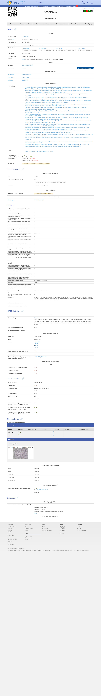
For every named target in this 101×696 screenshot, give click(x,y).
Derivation (49, 24)
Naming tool (62, 666)
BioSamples (16, 91)
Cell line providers (17, 675)
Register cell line (17, 662)
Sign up (77, 664)
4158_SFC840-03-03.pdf (45, 619)
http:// (38, 646)
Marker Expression (19, 546)
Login (87, 2)
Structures (62, 664)
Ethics (39, 24)
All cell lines (15, 664)
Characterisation (73, 24)
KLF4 (39, 440)
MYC (39, 442)
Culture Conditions (60, 24)
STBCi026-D (55, 238)
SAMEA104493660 (29, 91)
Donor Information (27, 24)
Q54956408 (26, 97)
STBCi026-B (40, 238)
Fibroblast (39, 405)
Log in (76, 662)
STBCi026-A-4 (93, 59)
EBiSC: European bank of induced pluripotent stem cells (42, 186)
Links (29, 666)
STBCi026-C (47, 238)
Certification (46, 664)
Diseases (14, 681)
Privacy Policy (68, 6)
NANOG (15, 558)
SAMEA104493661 (42, 246)
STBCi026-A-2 (47, 59)
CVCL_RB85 (27, 94)
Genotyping (84, 24)
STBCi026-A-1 (28, 59)
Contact (61, 670)
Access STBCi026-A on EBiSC (85, 83)
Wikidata (15, 97)
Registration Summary (82, 8)
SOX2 (39, 438)
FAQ (44, 662)
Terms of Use (32, 675)
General (16, 24)
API (60, 668)
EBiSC (25, 83)
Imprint (30, 677)
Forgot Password (80, 666)
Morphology (16, 563)
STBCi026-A (27, 39)
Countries (15, 679)
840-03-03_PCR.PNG (44, 455)
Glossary (46, 668)
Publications (15, 683)
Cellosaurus (16, 94)
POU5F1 (40, 436)
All (14, 666)
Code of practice (32, 664)
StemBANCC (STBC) (29, 79)
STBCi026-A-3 (67, 59)
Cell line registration (49, 666)
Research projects (17, 677)
